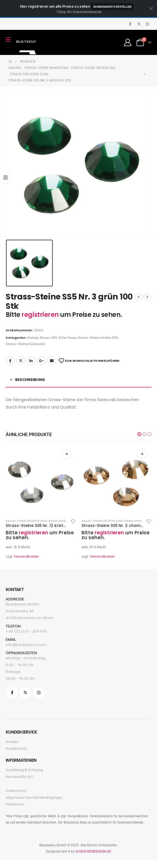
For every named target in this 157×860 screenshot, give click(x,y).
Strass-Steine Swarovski (25, 344)
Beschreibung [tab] (30, 379)
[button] (139, 434)
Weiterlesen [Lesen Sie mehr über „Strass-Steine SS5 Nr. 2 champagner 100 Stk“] (142, 454)
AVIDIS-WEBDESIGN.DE (93, 851)
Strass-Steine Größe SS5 (98, 337)
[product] (41, 480)
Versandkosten (26, 556)
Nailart (32, 337)
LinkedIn (31, 360)
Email (51, 360)
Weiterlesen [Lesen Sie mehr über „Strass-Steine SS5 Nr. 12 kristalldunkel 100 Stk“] (66, 454)
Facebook (10, 360)
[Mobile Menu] (10, 39)
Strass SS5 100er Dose (58, 337)
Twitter (20, 360)
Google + (41, 360)
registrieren (40, 314)
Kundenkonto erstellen (112, 6)
